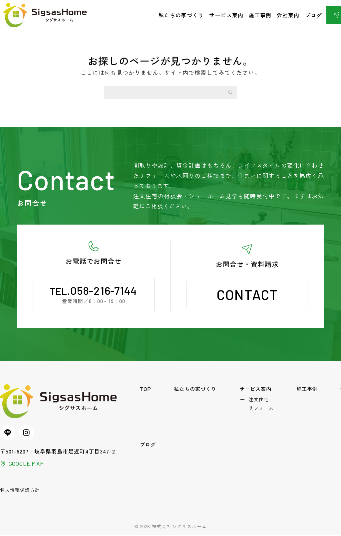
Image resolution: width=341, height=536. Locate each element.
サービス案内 (226, 15)
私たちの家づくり (181, 15)
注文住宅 (260, 400)
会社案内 (288, 15)
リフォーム (262, 410)
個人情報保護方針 (20, 491)
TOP (146, 389)
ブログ (313, 15)
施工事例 (260, 15)
